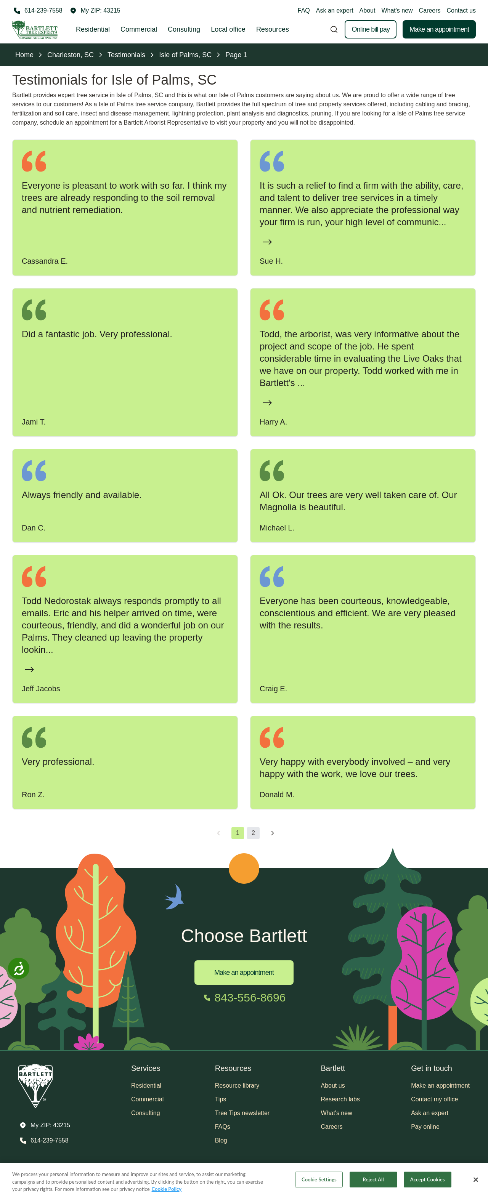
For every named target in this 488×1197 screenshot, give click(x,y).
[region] (244, 1180)
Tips (220, 1099)
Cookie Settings (319, 1179)
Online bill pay (371, 29)
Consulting (184, 29)
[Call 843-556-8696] (244, 998)
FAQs (222, 1126)
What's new (397, 10)
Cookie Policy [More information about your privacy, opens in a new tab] (167, 1189)
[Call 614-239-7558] (37, 10)
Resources (272, 29)
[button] (95, 10)
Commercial (138, 29)
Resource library (237, 1085)
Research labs (340, 1099)
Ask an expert (334, 10)
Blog (221, 1140)
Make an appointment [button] (440, 1085)
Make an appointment (439, 29)
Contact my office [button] (434, 1099)
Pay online (425, 1126)
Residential (93, 29)
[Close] (475, 1179)
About (368, 10)
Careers (430, 10)
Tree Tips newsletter (242, 1113)
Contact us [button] (461, 10)
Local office (228, 29)
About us (333, 1085)
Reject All (373, 1179)
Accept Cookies (427, 1179)
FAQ (304, 10)
